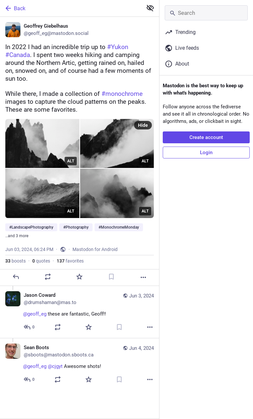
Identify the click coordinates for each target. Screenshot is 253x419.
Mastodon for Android (95, 249)
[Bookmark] (111, 277)
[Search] (206, 12)
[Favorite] (79, 277)
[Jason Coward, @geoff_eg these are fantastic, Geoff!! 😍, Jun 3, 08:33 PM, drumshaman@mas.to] (79, 312)
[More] (143, 277)
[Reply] (16, 277)
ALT (70, 161)
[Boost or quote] (48, 277)
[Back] (70, 8)
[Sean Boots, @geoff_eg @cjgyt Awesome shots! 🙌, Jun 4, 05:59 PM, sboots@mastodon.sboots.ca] (79, 364)
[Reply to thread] (29, 327)
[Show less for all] (150, 8)
